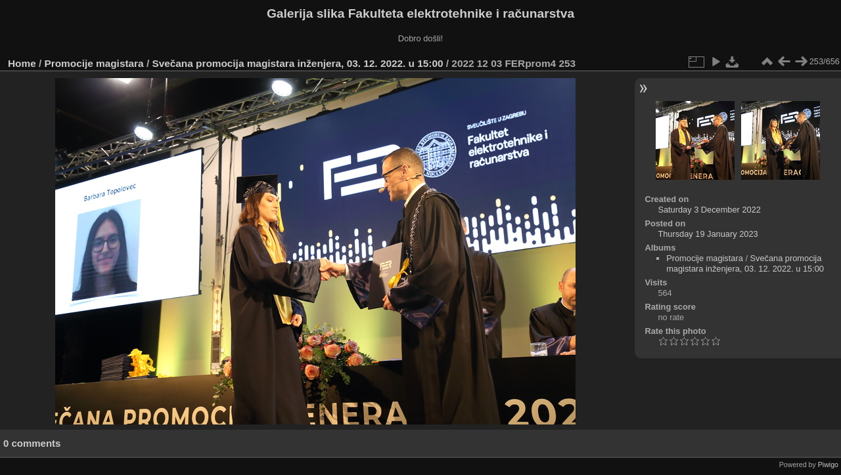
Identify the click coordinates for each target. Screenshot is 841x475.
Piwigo (828, 464)
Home (22, 63)
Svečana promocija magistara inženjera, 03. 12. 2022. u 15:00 (297, 63)
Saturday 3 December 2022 (709, 210)
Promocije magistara (94, 63)
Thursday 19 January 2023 (708, 234)
